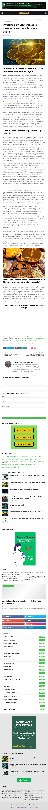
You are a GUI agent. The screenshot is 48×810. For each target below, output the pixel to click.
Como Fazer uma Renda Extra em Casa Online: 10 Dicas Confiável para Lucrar (23, 461)
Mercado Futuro (24, 673)
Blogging (18, 807)
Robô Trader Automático (24, 653)
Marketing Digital (24, 709)
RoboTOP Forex (24, 706)
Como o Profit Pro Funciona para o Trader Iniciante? (24, 489)
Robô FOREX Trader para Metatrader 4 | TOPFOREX (34, 573)
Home (12, 805)
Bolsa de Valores (24, 660)
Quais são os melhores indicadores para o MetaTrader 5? (17, 464)
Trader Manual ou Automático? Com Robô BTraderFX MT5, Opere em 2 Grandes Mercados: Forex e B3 (27, 497)
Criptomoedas (24, 670)
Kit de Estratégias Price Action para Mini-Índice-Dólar (33, 794)
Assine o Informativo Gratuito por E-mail (13, 580)
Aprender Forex (24, 646)
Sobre (17, 805)
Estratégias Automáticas (24, 679)
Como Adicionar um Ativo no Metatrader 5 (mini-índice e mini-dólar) (26, 476)
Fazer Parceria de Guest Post (9, 578)
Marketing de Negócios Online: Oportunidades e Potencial (17, 459)
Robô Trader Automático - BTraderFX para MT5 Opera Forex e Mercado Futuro (12, 573)
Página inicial (6, 19)
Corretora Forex (24, 663)
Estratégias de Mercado (24, 643)
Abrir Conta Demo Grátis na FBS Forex (11, 576)
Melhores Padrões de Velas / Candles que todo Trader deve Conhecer (26, 519)
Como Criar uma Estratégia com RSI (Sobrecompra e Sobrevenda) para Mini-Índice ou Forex (27, 504)
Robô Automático (24, 650)
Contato (35, 805)
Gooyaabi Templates (33, 807)
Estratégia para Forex (24, 699)
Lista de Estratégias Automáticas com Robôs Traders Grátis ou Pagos (22, 602)
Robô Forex (24, 656)
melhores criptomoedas (15, 217)
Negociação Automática (24, 693)
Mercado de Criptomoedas (21, 343)
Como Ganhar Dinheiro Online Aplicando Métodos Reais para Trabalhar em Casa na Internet (34, 578)
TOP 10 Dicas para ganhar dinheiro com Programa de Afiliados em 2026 (21, 456)
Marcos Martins (8, 35)
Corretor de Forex (24, 689)
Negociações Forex (24, 702)
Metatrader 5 (24, 666)
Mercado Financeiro (24, 640)
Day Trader (24, 686)
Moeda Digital (13, 19)
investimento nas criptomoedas (11, 103)
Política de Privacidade (26, 805)
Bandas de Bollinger (24, 696)
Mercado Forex (24, 637)
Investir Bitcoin (10, 343)
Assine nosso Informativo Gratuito (33, 797)
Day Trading (24, 676)
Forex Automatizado (24, 683)
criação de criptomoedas (32, 93)
